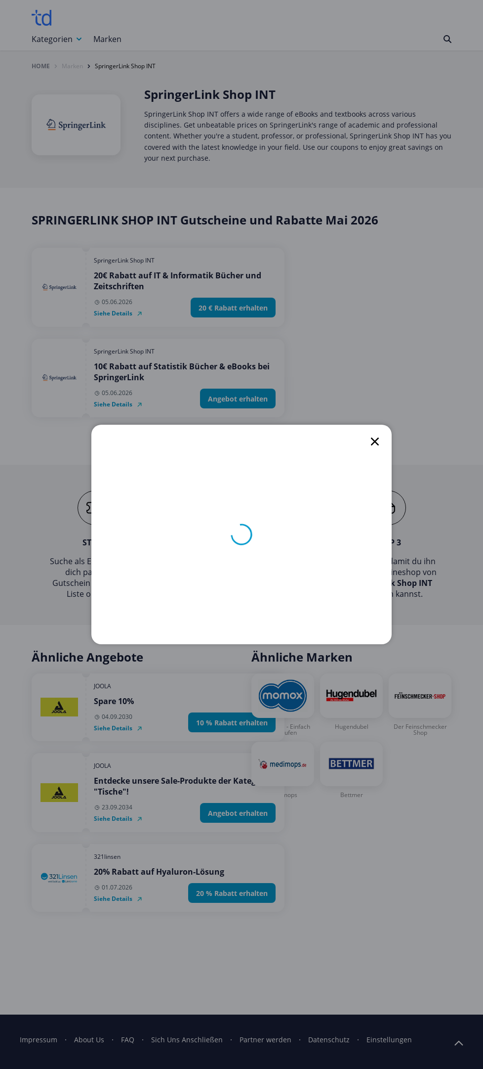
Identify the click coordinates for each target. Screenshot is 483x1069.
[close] (375, 441)
